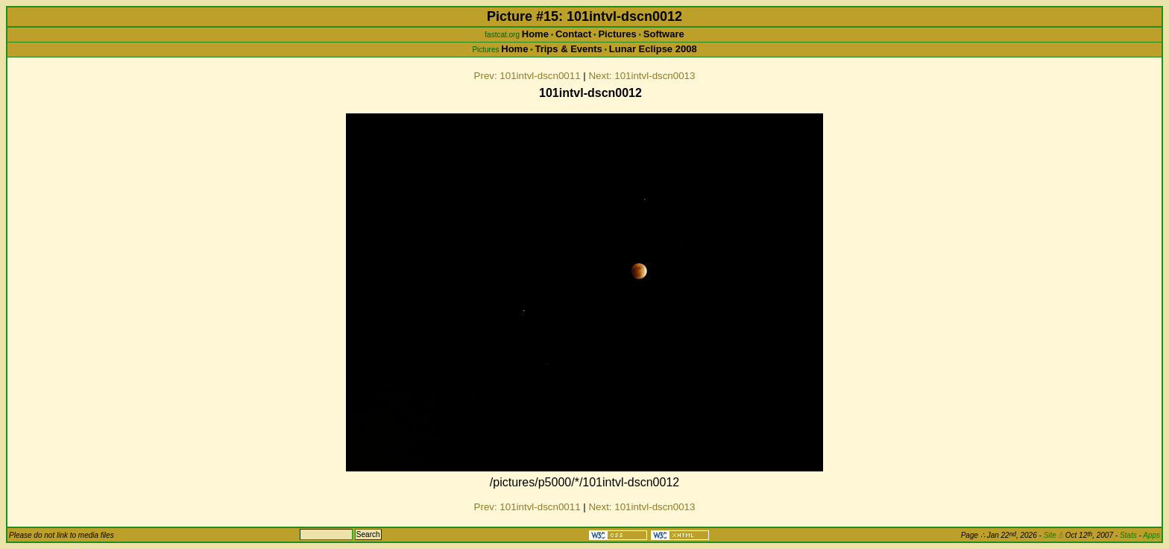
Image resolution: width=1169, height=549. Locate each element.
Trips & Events (568, 48)
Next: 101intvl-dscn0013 (641, 75)
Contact (573, 34)
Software (663, 34)
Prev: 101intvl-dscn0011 (527, 75)
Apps (1151, 535)
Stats (1128, 535)
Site (1053, 535)
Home (535, 34)
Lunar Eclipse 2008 (653, 48)
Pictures (617, 34)
